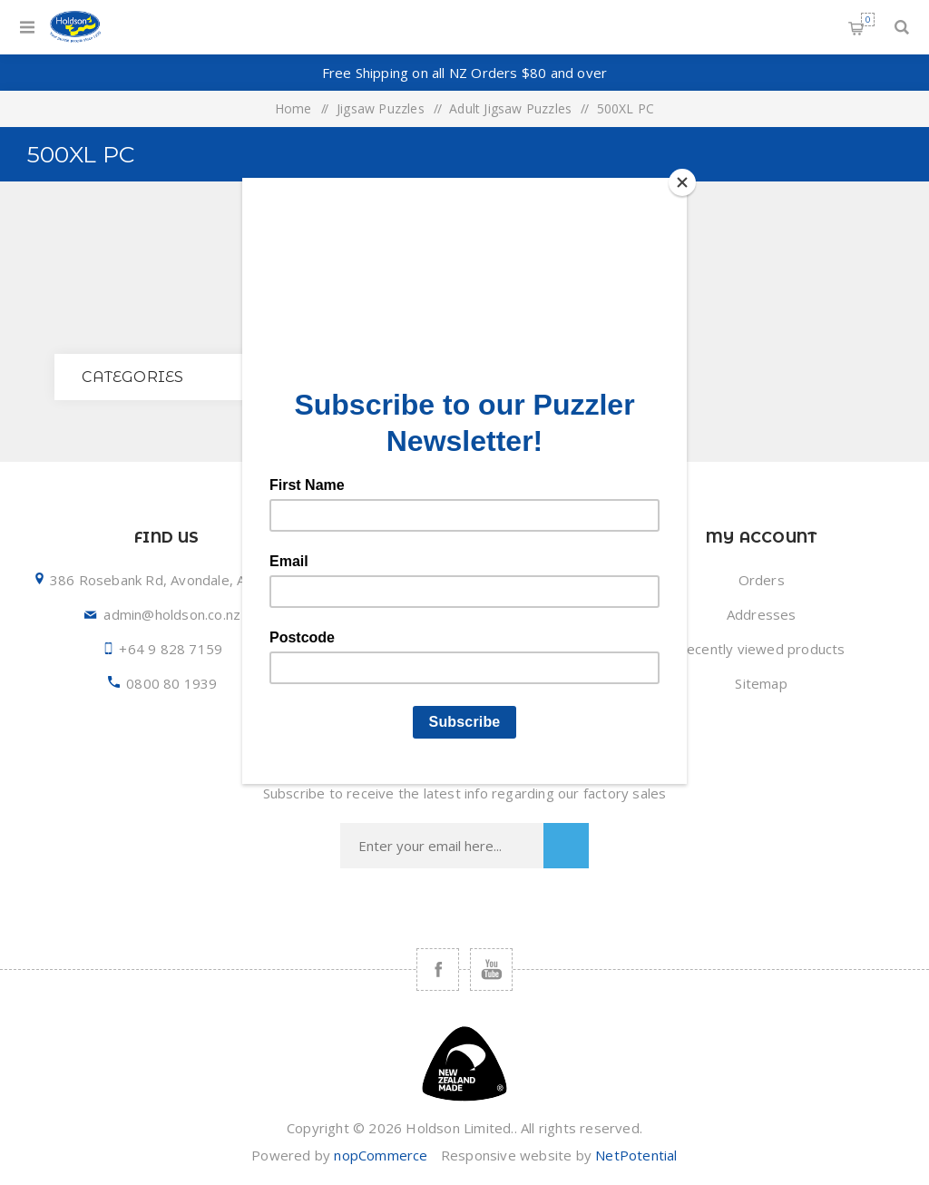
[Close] (682, 182)
